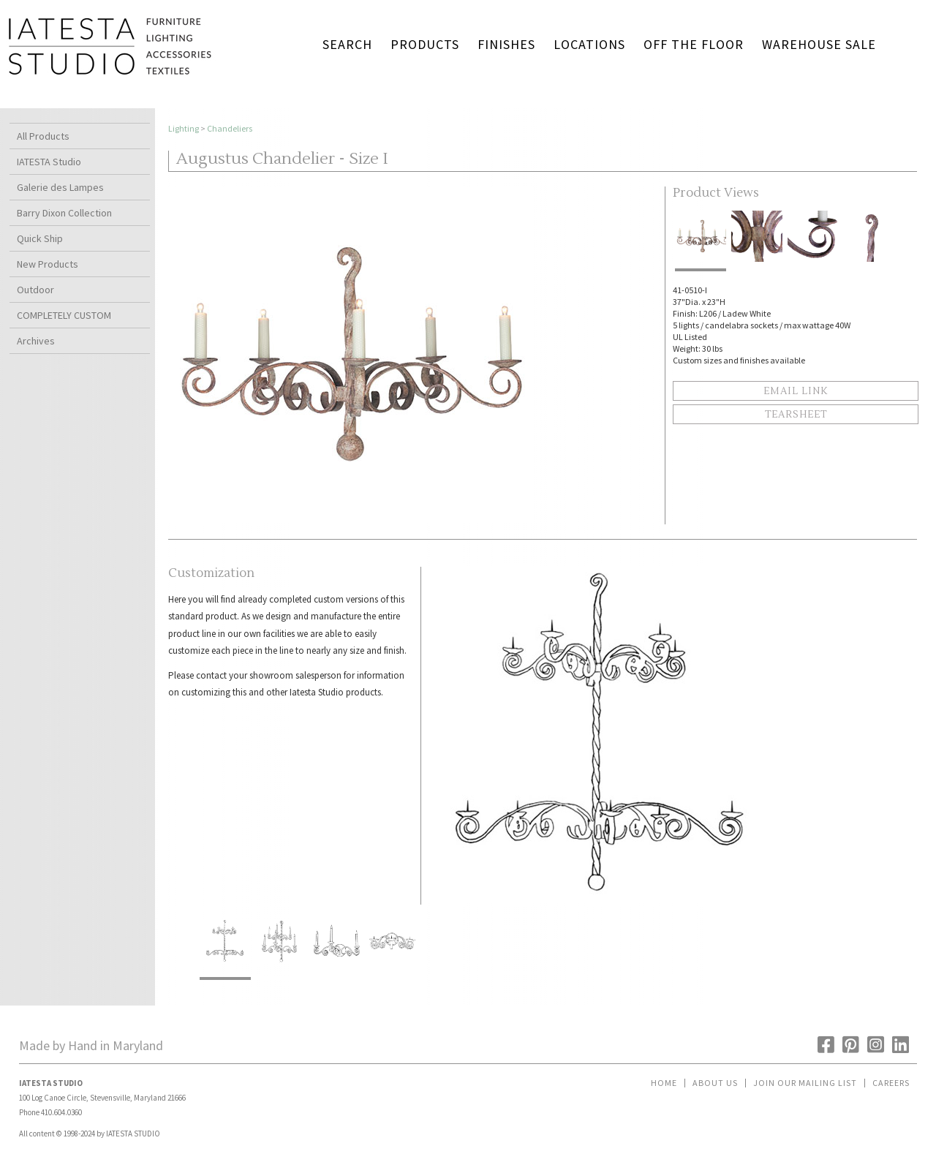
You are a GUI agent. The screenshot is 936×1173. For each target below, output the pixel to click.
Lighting (183, 128)
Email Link (795, 391)
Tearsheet (796, 414)
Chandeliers (229, 128)
